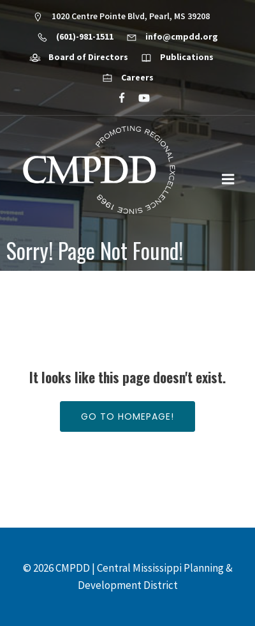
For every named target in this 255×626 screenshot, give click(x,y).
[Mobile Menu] (228, 179)
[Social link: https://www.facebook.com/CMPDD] (116, 98)
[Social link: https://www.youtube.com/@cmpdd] (138, 98)
